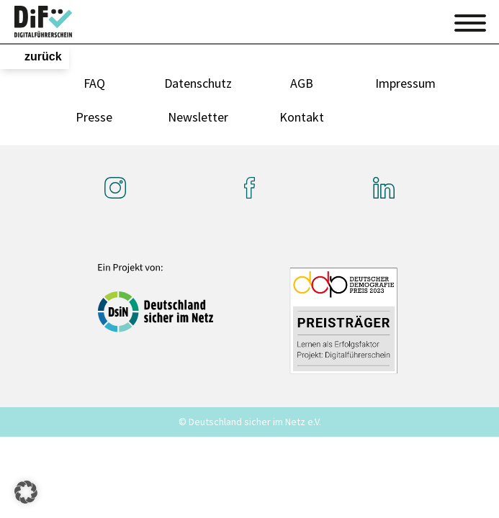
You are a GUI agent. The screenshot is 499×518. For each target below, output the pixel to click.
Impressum (405, 83)
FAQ (94, 83)
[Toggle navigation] (470, 20)
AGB (301, 83)
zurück (43, 56)
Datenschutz (198, 83)
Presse (94, 117)
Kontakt (301, 117)
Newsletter (198, 117)
